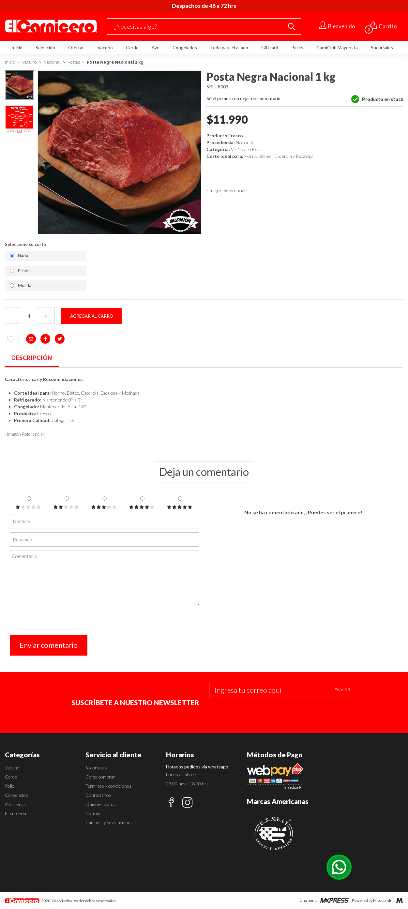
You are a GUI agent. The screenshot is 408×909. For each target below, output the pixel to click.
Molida (24, 285)
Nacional (52, 62)
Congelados (185, 47)
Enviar (342, 689)
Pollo (10, 786)
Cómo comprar (100, 777)
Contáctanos (98, 795)
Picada (24, 270)
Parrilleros (15, 804)
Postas (74, 62)
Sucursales (382, 47)
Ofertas (76, 47)
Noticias (93, 813)
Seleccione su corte (25, 244)
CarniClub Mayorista (337, 47)
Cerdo (132, 47)
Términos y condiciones (108, 786)
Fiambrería (15, 813)
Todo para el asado (229, 47)
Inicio (17, 47)
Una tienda (324, 900)
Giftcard (269, 47)
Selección (45, 47)
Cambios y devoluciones (109, 822)
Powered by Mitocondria (377, 900)
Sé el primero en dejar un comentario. (243, 98)
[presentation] (59, 622)
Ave (155, 47)
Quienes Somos (101, 804)
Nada (23, 255)
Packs (297, 47)
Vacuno (105, 47)
